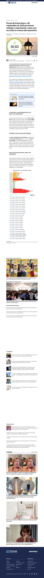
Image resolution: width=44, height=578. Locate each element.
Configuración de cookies (32, 562)
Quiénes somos (30, 561)
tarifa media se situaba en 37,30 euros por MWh (20, 76)
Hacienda (8, 567)
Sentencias (8, 562)
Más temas (18, 567)
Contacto (29, 569)
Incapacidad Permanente (10, 566)
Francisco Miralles (12, 59)
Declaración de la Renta (10, 564)
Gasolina (20, 0)
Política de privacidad (31, 567)
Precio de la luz (13, 0)
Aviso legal (30, 566)
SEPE (17, 566)
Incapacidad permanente (36, 0)
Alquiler (30, 0)
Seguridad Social (19, 564)
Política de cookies (31, 564)
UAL (23, 0)
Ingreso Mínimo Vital (10, 569)
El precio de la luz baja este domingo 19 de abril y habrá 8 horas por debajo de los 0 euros (26, 98)
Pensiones (26, 0)
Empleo (7, 561)
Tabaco (17, 0)
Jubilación (18, 561)
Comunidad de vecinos (20, 562)
